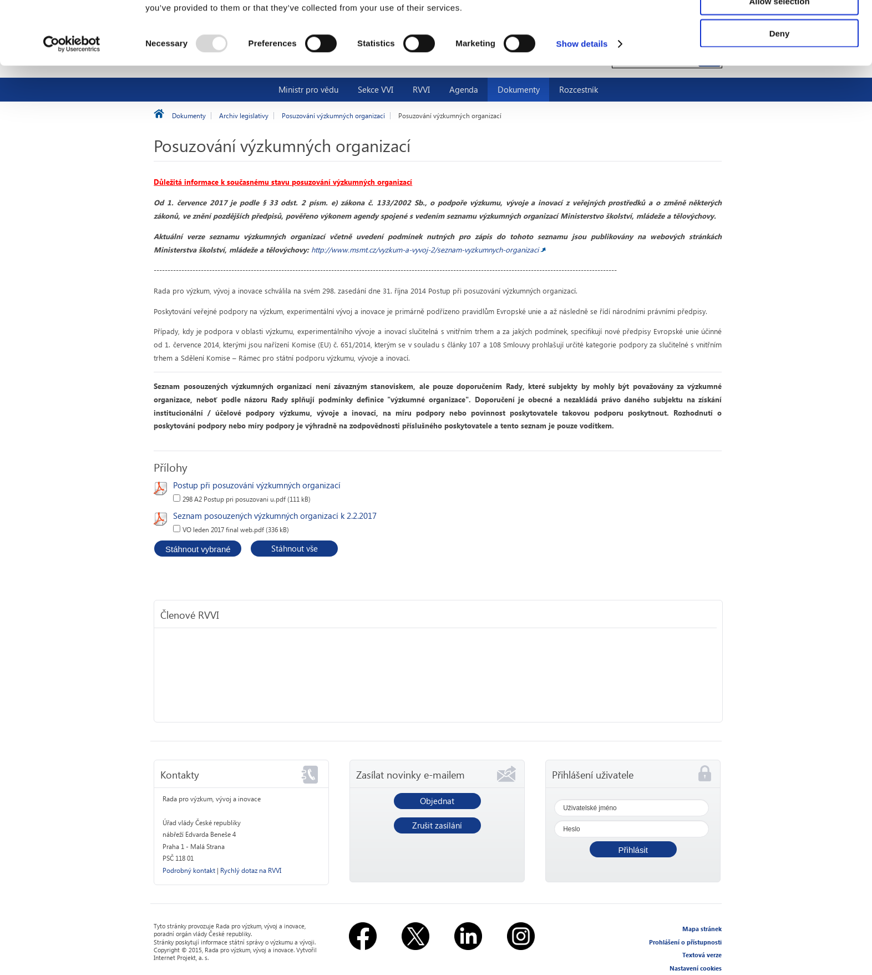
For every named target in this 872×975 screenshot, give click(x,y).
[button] (633, 849)
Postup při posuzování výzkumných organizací (257, 485)
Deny (779, 92)
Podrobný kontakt (189, 870)
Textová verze (702, 954)
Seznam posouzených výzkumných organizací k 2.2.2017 (275, 515)
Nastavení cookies (696, 968)
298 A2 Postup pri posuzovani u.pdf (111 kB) (246, 499)
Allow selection (779, 60)
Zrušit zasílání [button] (437, 825)
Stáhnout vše (294, 548)
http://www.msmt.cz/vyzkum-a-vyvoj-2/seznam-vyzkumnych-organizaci (425, 249)
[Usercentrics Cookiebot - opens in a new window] (71, 103)
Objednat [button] (437, 800)
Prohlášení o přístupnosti (685, 942)
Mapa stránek (702, 928)
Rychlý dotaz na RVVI (250, 870)
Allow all (780, 27)
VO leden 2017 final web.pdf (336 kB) (235, 530)
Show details (582, 103)
